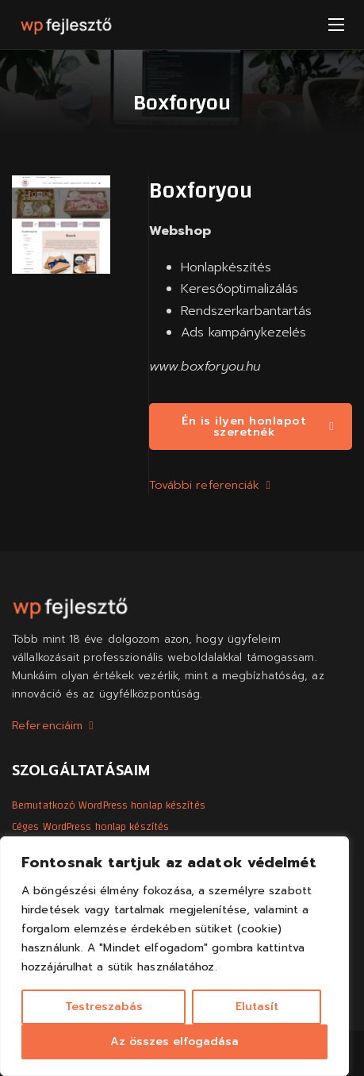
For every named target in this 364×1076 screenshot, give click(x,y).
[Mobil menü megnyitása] (336, 24)
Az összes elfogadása (174, 1041)
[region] (174, 956)
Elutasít (257, 1006)
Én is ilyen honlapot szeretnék (258, 426)
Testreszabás (104, 1006)
